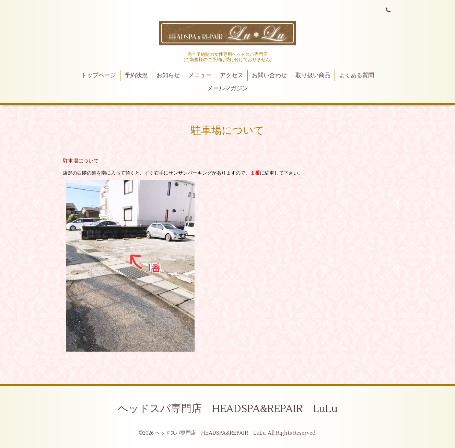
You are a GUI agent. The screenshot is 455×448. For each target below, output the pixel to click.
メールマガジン (227, 88)
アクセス (231, 75)
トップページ (98, 75)
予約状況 (136, 75)
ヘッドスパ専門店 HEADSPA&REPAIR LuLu (228, 408)
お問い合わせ (269, 75)
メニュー (200, 75)
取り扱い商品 (312, 75)
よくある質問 (356, 75)
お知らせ (168, 75)
